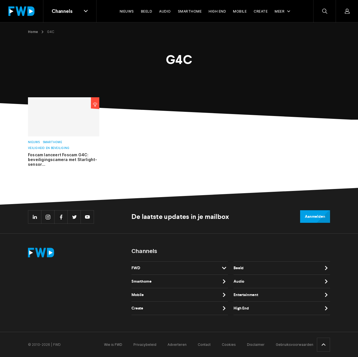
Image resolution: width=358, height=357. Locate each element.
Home (33, 32)
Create (137, 308)
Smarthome (52, 142)
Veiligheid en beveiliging (48, 148)
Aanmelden (315, 216)
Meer (279, 11)
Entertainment (246, 294)
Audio (239, 281)
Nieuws (34, 142)
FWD (135, 268)
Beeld (239, 268)
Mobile (137, 294)
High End (241, 308)
